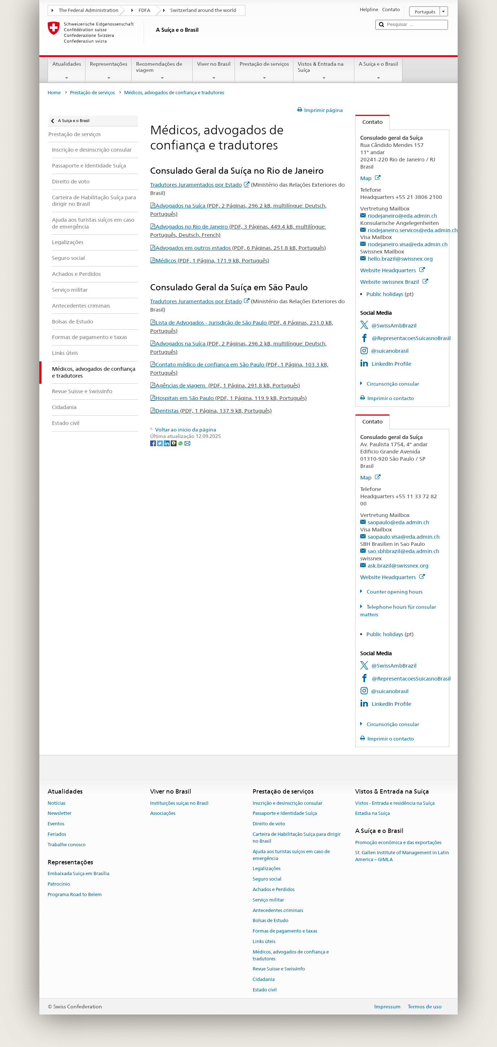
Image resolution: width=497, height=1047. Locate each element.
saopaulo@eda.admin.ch (398, 522)
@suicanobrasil (390, 350)
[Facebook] (153, 443)
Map (370, 178)
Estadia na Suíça (372, 813)
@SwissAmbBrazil (394, 325)
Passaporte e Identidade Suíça (285, 813)
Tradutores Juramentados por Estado (199, 184)
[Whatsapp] (181, 443)
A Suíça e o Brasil (378, 71)
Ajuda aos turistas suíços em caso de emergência (291, 855)
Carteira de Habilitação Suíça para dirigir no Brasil (297, 837)
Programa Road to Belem (75, 894)
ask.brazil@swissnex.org (398, 565)
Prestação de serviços (264, 71)
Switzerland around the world (203, 10)
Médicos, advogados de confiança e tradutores (291, 955)
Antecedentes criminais (278, 910)
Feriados (57, 834)
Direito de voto (269, 824)
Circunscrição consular (392, 384)
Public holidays (384, 294)
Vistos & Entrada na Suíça (324, 71)
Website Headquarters (392, 270)
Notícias (56, 803)
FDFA (144, 10)
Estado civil (265, 989)
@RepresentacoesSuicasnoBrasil (411, 338)
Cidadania (264, 979)
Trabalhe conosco (67, 844)
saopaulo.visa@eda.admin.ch (404, 536)
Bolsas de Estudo (270, 921)
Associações (162, 813)
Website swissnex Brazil (394, 281)
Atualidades (66, 71)
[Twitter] (160, 443)
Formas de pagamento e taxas (285, 931)
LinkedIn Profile (391, 363)
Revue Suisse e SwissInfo (279, 969)
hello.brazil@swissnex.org (400, 258)
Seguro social (267, 879)
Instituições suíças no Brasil (179, 803)
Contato (369, 121)
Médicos (212, 260)
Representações (108, 71)
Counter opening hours (394, 592)
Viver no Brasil (214, 71)
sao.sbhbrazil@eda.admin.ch (403, 551)
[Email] (187, 443)
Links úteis (264, 941)
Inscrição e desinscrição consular (287, 803)
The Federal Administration (88, 10)
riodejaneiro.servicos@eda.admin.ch (413, 230)
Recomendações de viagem (162, 71)
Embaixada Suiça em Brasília (78, 873)
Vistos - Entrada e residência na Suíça (395, 803)
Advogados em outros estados (241, 247)
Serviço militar (268, 900)
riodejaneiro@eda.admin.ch (402, 215)
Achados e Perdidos (274, 889)
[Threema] (174, 443)
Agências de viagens (228, 385)
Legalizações (266, 869)
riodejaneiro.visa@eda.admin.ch (408, 244)
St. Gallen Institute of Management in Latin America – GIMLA (402, 856)
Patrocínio (59, 884)
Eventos (56, 824)
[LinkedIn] (167, 443)
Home (54, 92)
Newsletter (59, 813)
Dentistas (214, 410)
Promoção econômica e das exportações (398, 842)
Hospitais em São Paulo (231, 398)
